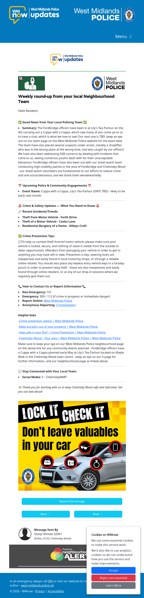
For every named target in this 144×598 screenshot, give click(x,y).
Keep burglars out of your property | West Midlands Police (58, 327)
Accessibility (56, 591)
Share (45, 514)
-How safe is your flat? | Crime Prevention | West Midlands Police (62, 332)
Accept (113, 570)
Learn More (113, 585)
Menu (124, 36)
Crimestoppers (66, 305)
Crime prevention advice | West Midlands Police (51, 321)
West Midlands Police (58, 301)
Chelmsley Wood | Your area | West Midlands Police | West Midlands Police (69, 338)
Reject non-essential (113, 578)
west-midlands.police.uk (37, 585)
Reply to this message (72, 501)
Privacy (40, 591)
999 (50, 581)
